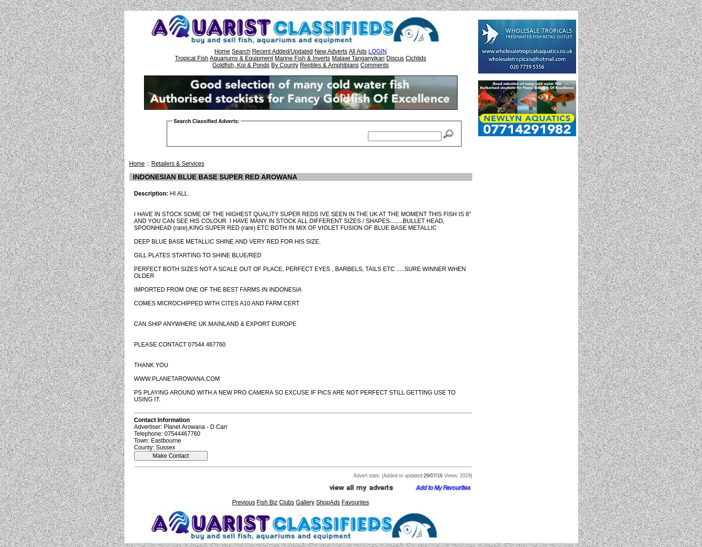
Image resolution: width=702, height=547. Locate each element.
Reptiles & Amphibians (329, 65)
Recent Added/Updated (282, 51)
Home (222, 51)
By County (284, 65)
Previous (243, 502)
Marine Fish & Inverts (302, 58)
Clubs (286, 502)
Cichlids (416, 58)
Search (241, 51)
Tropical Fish (191, 58)
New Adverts (331, 51)
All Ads (358, 51)
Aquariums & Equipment (241, 58)
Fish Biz (267, 502)
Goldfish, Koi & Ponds (240, 65)
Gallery (305, 502)
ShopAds (328, 502)
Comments (375, 65)
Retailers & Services (177, 163)
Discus (395, 58)
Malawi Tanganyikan (358, 58)
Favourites (355, 502)
